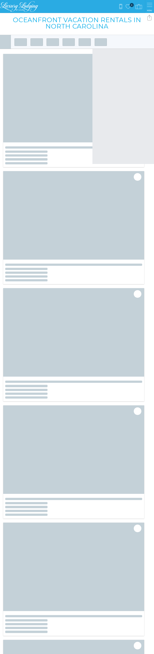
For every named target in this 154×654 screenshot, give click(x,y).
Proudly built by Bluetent (76, 649)
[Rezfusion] (37, 620)
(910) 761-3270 (13, 590)
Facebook (74, 549)
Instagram (85, 549)
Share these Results (149, 17)
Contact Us (87, 561)
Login (52, 649)
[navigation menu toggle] (149, 6)
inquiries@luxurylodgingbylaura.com (30, 594)
